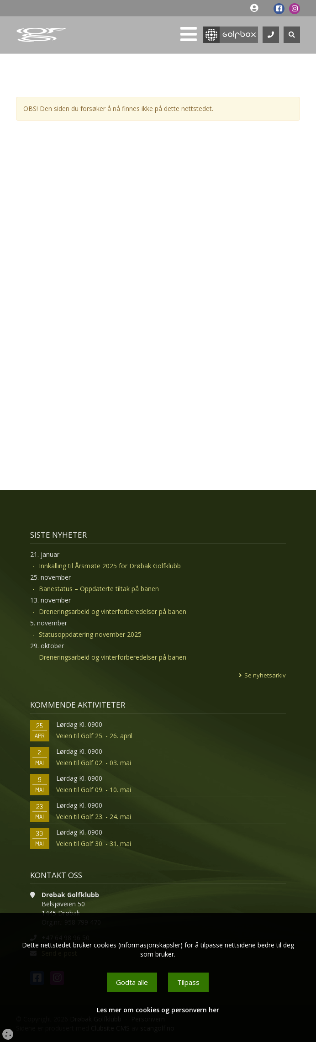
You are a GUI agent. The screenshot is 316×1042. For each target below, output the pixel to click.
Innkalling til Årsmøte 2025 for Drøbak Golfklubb (110, 565)
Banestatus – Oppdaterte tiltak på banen (99, 588)
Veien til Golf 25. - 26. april (94, 735)
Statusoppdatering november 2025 (90, 634)
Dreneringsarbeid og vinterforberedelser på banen (112, 611)
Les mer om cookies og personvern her (158, 1009)
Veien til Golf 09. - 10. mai (93, 789)
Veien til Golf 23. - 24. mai (93, 816)
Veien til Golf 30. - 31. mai (93, 843)
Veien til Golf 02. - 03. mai (93, 762)
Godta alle (132, 982)
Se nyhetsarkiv (265, 675)
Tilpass (188, 982)
